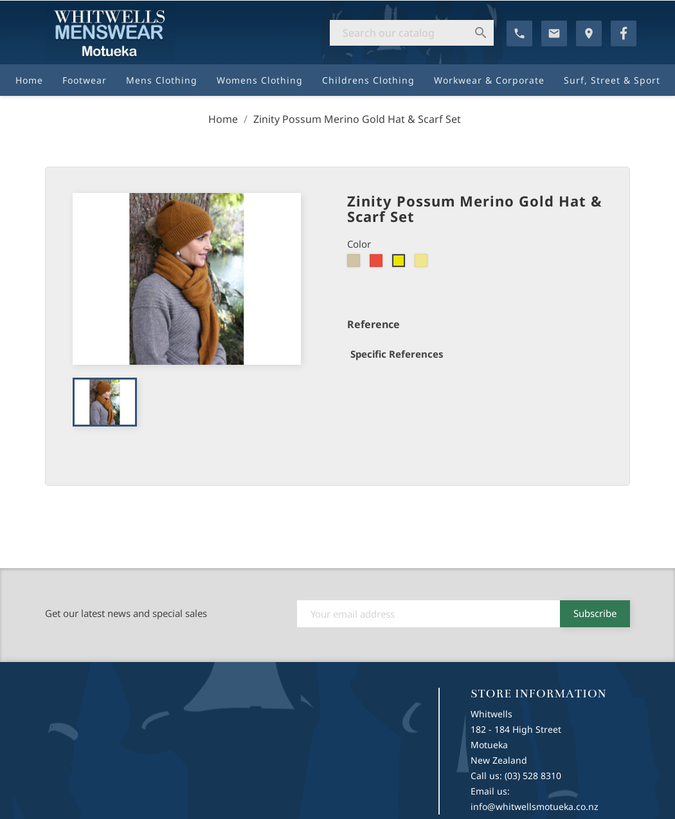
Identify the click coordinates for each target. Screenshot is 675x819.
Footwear (84, 80)
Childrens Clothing (368, 80)
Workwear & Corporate (489, 80)
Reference (373, 324)
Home (29, 80)
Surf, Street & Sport (612, 80)
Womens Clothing (260, 80)
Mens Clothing (161, 80)
